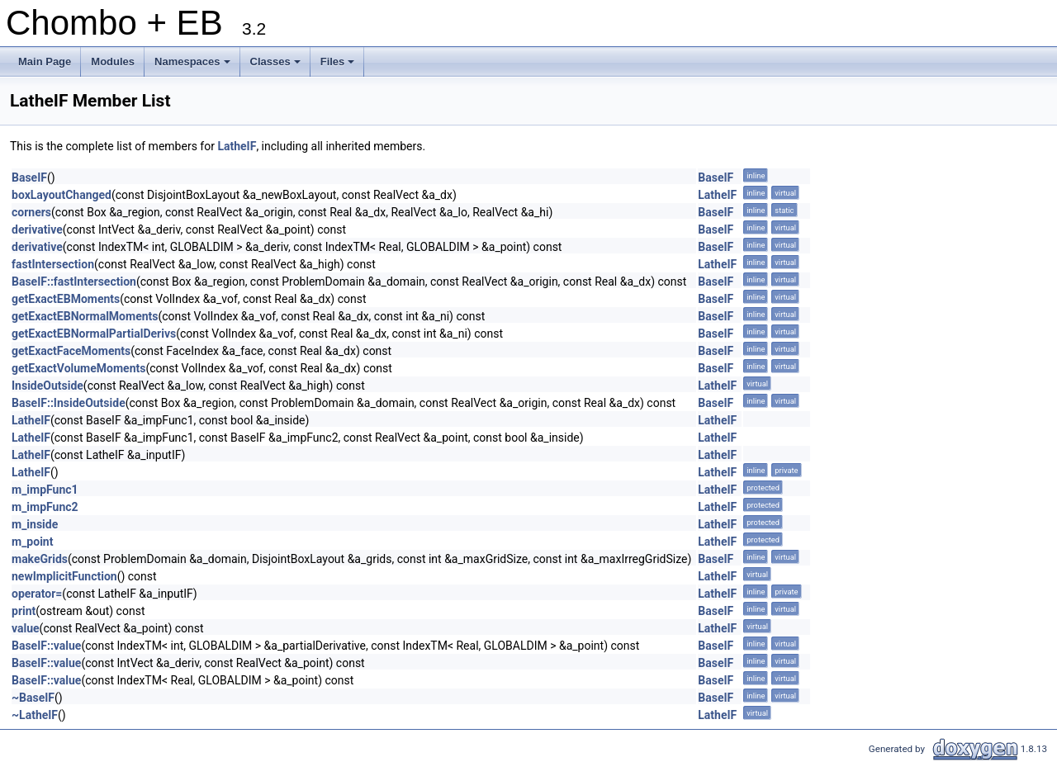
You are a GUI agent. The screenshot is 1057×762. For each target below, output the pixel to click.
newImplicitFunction (64, 576)
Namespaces (193, 66)
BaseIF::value (46, 645)
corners (31, 212)
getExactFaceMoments (71, 350)
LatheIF (236, 146)
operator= (37, 593)
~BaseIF (33, 697)
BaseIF (29, 177)
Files (339, 66)
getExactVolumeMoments (78, 368)
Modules (113, 61)
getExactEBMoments (66, 298)
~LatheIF (35, 715)
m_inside (35, 524)
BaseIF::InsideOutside (69, 402)
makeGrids (40, 559)
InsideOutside (47, 385)
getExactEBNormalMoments (85, 316)
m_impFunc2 (45, 507)
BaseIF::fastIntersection (74, 281)
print (24, 611)
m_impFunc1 (45, 489)
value (26, 628)
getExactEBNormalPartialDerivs (94, 333)
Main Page (44, 61)
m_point (32, 541)
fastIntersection (53, 264)
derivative (37, 229)
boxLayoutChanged (61, 194)
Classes (276, 66)
